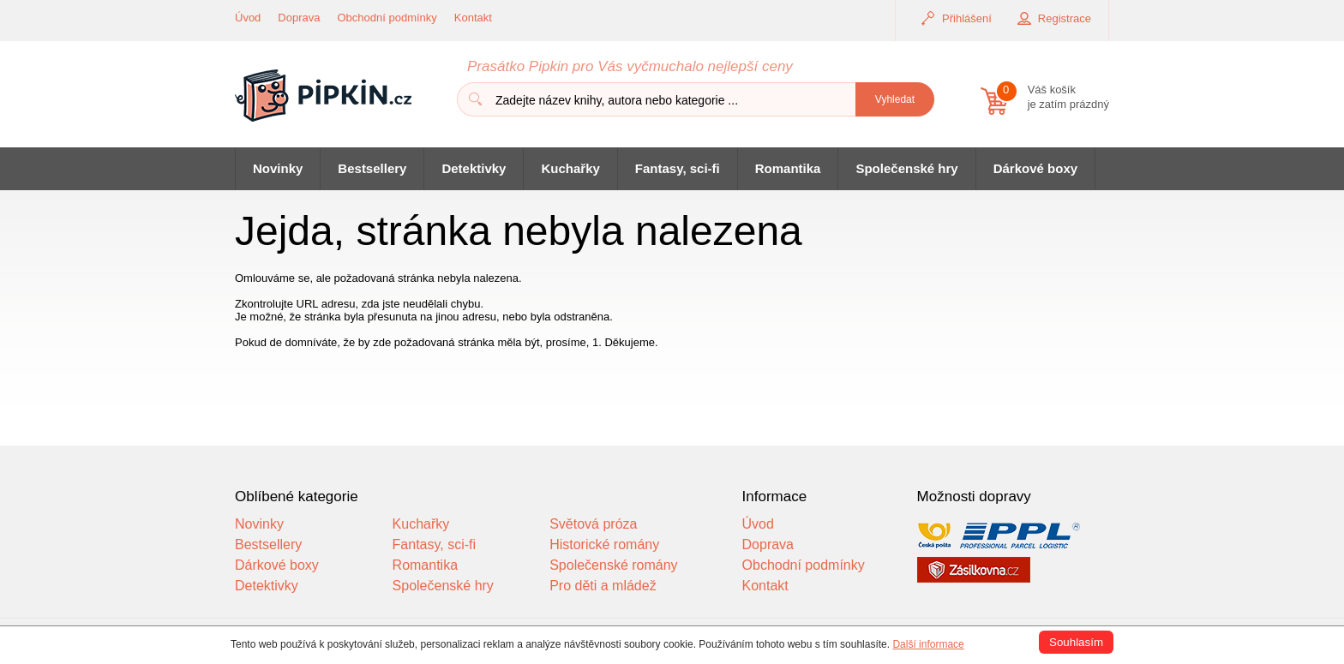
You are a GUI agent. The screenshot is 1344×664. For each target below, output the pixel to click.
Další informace (927, 644)
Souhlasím (1076, 642)
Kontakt (473, 17)
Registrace (1064, 18)
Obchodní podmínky (387, 17)
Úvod (248, 17)
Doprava (299, 17)
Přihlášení (967, 18)
